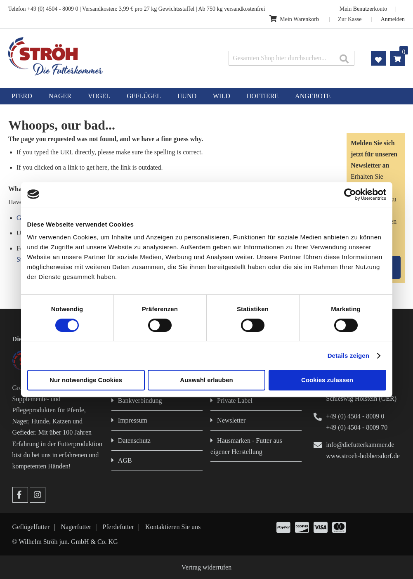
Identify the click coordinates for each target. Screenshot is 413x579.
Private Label (235, 400)
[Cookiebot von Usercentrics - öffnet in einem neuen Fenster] (350, 194)
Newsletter (231, 420)
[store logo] (86, 56)
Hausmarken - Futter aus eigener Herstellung (246, 446)
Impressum (132, 420)
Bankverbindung (140, 400)
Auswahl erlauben (206, 379)
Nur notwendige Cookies (86, 379)
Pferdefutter (118, 526)
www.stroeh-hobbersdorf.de (362, 455)
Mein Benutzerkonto (363, 9)
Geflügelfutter (31, 526)
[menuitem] (21, 96)
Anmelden (393, 19)
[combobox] (291, 58)
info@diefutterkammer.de (360, 444)
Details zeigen (348, 355)
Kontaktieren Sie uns (173, 526)
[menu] (206, 96)
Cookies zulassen (327, 379)
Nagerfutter (76, 526)
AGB (125, 460)
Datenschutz (134, 440)
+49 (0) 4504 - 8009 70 (356, 427)
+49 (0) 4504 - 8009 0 (355, 416)
